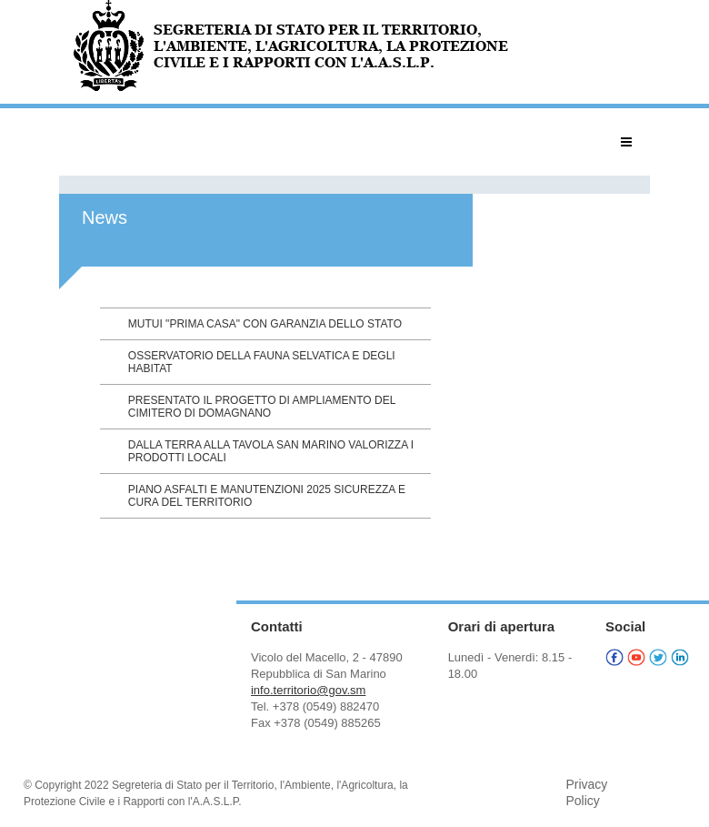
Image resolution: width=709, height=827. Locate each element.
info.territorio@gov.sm (308, 690)
